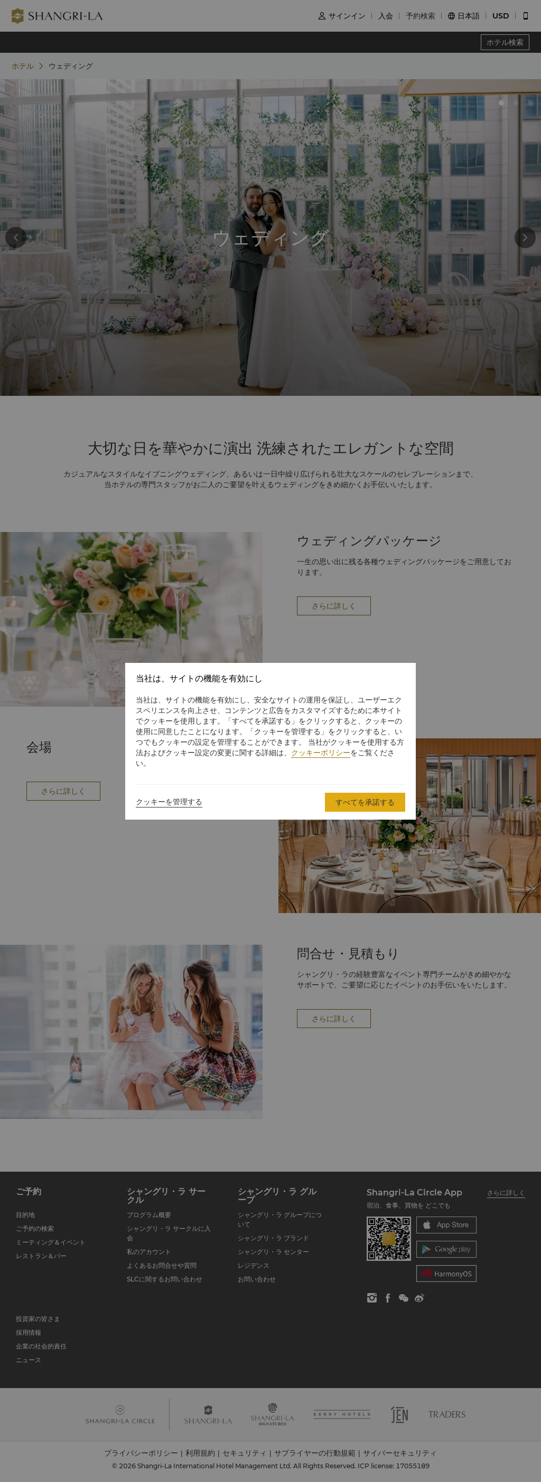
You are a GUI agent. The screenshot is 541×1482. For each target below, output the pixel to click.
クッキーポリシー (320, 752)
